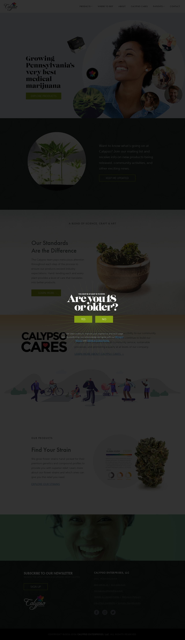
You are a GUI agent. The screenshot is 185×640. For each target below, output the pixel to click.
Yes (83, 319)
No (104, 319)
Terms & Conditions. (98, 341)
